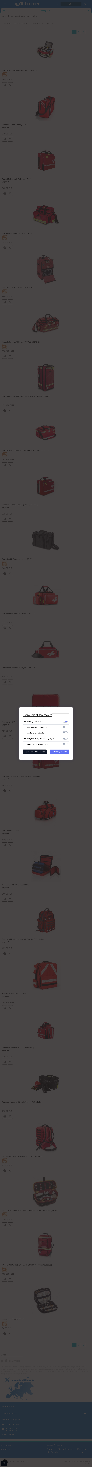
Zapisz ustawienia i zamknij (34, 751)
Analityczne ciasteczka (35, 733)
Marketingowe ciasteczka (37, 727)
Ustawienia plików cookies (37, 714)
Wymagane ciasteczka (35, 721)
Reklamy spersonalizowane (37, 744)
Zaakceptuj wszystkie (60, 751)
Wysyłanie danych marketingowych (40, 738)
